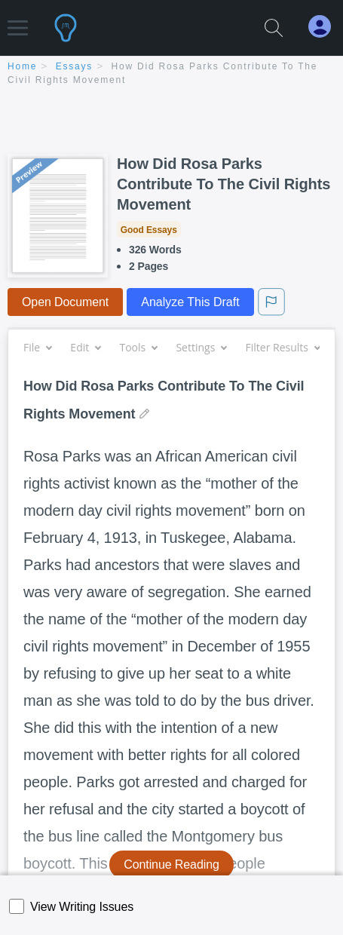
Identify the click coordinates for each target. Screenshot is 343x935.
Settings (201, 347)
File (37, 347)
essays (74, 66)
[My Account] (325, 26)
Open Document (65, 302)
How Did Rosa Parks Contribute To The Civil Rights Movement (223, 184)
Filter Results (283, 347)
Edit (85, 347)
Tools (138, 347)
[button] (18, 20)
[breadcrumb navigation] (171, 74)
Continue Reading (171, 864)
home (22, 66)
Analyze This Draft (190, 302)
